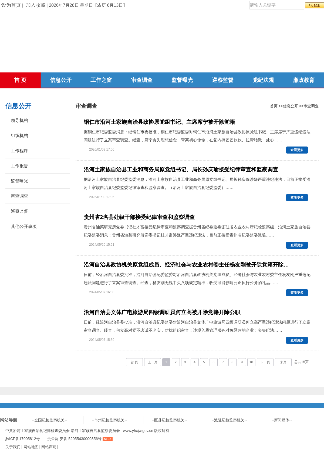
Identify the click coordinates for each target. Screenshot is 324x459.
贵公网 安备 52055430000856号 (74, 439)
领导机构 (19, 120)
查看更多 (297, 150)
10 (251, 362)
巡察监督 (223, 80)
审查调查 (142, 80)
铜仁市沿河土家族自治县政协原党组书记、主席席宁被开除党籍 (159, 122)
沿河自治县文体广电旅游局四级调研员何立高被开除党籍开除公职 (162, 312)
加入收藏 (35, 5)
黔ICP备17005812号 (22, 439)
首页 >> (276, 106)
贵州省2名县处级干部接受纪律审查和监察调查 (139, 217)
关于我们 (13, 447)
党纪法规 (263, 80)
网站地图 (31, 447)
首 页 (20, 80)
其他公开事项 (24, 226)
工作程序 (19, 150)
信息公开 (61, 80)
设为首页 (11, 5)
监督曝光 (182, 80)
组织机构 (19, 135)
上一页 (152, 362)
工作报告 (19, 166)
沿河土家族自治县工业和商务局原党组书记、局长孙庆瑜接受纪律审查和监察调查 (181, 169)
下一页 (265, 362)
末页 (283, 362)
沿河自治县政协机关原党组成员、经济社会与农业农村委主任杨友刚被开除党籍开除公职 (187, 265)
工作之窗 (101, 80)
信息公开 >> (293, 106)
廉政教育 (304, 80)
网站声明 (48, 447)
